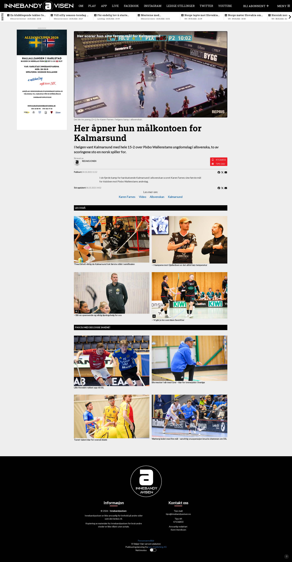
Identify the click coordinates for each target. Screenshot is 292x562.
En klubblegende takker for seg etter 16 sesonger (27, 15)
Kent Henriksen (178, 529)
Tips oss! (220, 164)
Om (81, 6)
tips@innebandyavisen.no (178, 514)
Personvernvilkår (146, 540)
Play (92, 6)
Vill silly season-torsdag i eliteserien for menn (71, 15)
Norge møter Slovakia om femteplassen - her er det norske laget (244, 15)
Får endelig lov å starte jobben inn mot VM (112, 15)
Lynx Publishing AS (157, 547)
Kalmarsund (175, 197)
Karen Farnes (127, 197)
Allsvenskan (157, 197)
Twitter (206, 6)
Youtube (225, 6)
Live (115, 6)
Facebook (131, 6)
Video (142, 197)
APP (104, 6)
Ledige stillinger (180, 6)
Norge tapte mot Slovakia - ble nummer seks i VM (201, 15)
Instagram (152, 6)
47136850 (221, 160)
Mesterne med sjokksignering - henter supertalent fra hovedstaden (156, 15)
